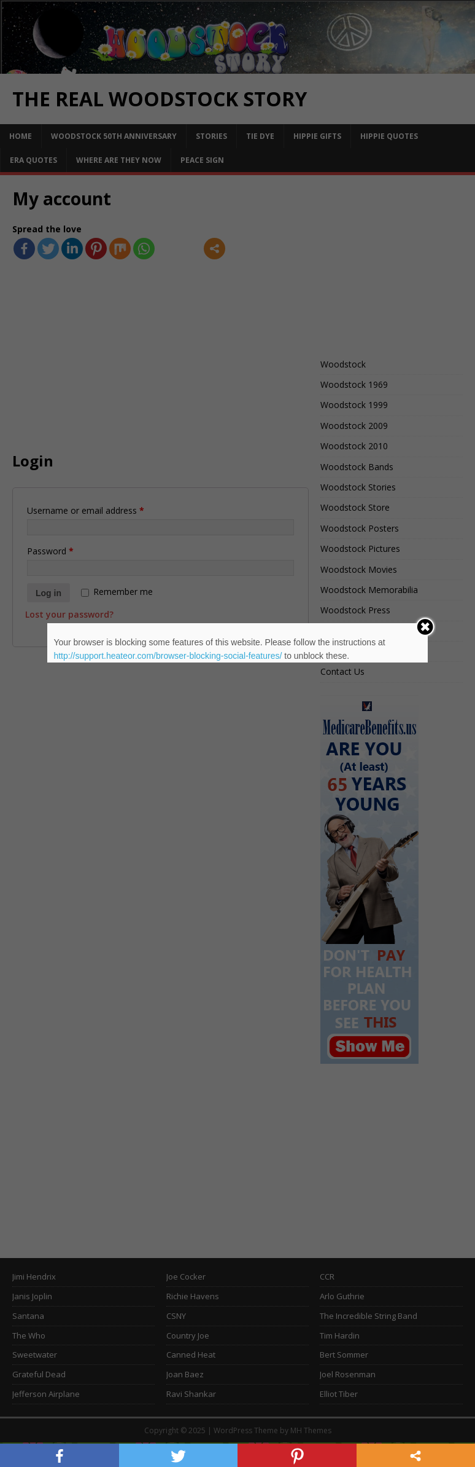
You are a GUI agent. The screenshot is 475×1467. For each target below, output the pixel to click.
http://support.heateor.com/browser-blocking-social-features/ (167, 656)
